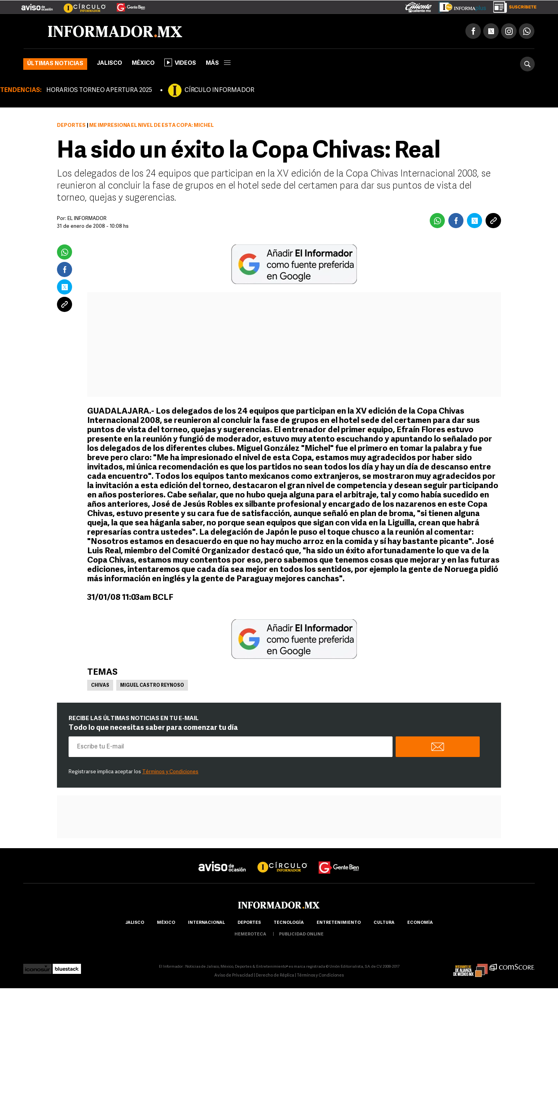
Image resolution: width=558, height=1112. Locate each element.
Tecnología (289, 923)
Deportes (71, 125)
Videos (180, 62)
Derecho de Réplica (275, 975)
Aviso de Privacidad (233, 975)
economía (420, 923)
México (143, 63)
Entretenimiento (339, 923)
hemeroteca (250, 934)
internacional (206, 923)
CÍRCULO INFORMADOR (219, 90)
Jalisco (109, 63)
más (218, 63)
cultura (384, 923)
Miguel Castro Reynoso (152, 685)
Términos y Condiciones (170, 771)
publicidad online (301, 934)
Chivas (100, 685)
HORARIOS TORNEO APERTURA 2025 (99, 90)
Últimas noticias (55, 64)
